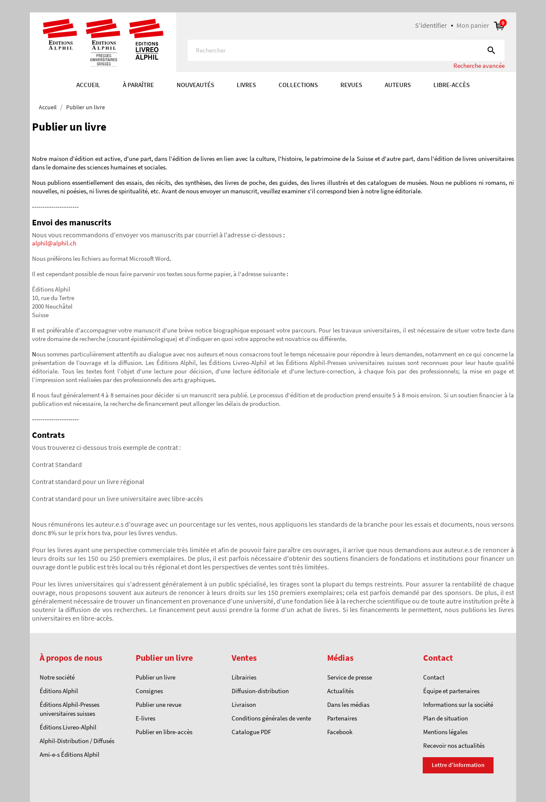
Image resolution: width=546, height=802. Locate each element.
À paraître (138, 85)
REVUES (351, 85)
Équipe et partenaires (451, 691)
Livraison (244, 704)
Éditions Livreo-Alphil (68, 727)
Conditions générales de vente (271, 718)
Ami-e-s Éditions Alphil (69, 754)
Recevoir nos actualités (454, 745)
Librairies (244, 677)
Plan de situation (445, 718)
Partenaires (342, 718)
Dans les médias (348, 704)
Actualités (340, 691)
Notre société (57, 677)
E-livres (145, 718)
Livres (246, 85)
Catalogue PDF (251, 732)
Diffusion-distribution (260, 691)
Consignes (149, 691)
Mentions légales (445, 732)
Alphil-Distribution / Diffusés (77, 741)
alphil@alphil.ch (54, 243)
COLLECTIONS (298, 85)
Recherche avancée (479, 65)
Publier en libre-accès (164, 732)
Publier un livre (155, 677)
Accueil (88, 85)
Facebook (339, 732)
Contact (433, 677)
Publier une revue (158, 704)
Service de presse (349, 677)
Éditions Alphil (59, 691)
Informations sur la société (458, 704)
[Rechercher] (346, 50)
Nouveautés (195, 85)
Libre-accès (451, 85)
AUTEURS (398, 85)
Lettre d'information (458, 765)
